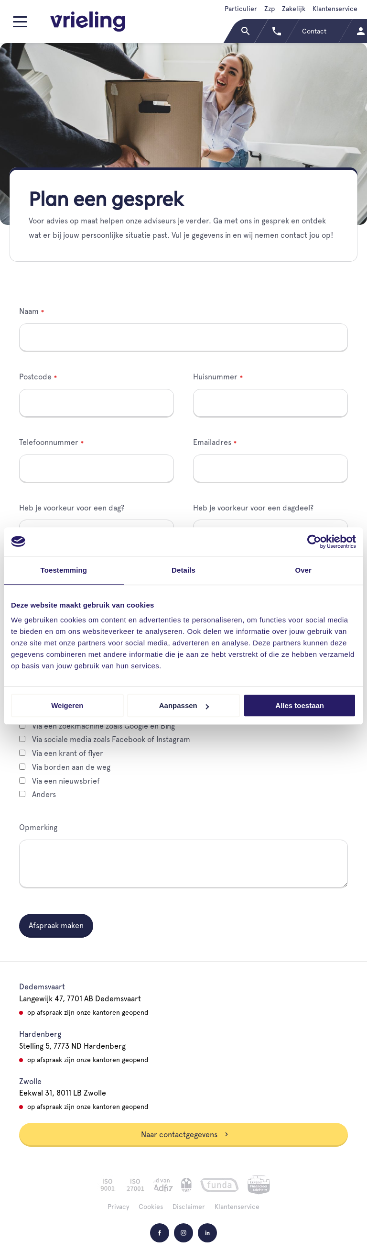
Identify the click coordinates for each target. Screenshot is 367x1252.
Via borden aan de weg (64, 767)
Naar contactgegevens (185, 1134)
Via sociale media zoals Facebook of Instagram (104, 739)
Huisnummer (215, 376)
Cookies (151, 1206)
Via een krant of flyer (61, 753)
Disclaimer (189, 1206)
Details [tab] (183, 570)
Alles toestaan (299, 705)
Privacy (118, 1206)
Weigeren (67, 705)
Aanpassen (184, 705)
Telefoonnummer (48, 442)
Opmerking (38, 827)
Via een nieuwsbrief (59, 781)
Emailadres (212, 442)
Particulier (241, 8)
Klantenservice (335, 8)
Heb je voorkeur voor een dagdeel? (253, 507)
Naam (29, 311)
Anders (37, 794)
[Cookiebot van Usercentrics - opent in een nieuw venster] (314, 541)
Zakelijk (293, 8)
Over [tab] (303, 570)
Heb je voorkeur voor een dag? (71, 507)
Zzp (269, 8)
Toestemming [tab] (64, 570)
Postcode (35, 376)
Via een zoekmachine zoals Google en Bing (97, 726)
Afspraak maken (56, 925)
